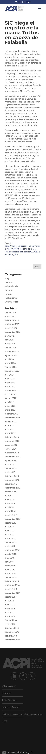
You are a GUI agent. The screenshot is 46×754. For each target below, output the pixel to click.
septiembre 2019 (12, 456)
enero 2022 (10, 410)
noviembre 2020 (12, 441)
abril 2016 (9, 561)
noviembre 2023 (12, 371)
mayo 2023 (10, 382)
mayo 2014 (10, 608)
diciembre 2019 (12, 452)
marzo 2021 (10, 433)
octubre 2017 (11, 515)
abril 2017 (9, 534)
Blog (7, 278)
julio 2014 (9, 600)
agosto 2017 (10, 522)
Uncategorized (11, 301)
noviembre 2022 (12, 390)
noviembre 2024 (12, 351)
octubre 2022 (11, 394)
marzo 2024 (10, 363)
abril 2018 (9, 507)
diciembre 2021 (12, 413)
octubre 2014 (11, 589)
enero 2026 (10, 316)
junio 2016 (9, 558)
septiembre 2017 (12, 519)
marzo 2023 (10, 386)
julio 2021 (9, 425)
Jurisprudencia (11, 286)
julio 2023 (9, 374)
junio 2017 (9, 530)
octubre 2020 (11, 445)
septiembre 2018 (12, 487)
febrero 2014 (10, 620)
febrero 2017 (10, 542)
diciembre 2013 (12, 628)
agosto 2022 (10, 398)
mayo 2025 (10, 336)
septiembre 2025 (12, 332)
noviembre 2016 (12, 550)
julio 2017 (9, 526)
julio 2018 (9, 495)
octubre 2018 (11, 484)
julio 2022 (9, 402)
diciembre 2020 (12, 437)
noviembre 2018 (12, 480)
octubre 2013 (11, 635)
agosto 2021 (10, 421)
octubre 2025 (11, 328)
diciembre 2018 (12, 476)
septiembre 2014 (12, 593)
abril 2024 (9, 359)
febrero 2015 (10, 577)
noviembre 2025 (12, 324)
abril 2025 (9, 339)
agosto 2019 (10, 460)
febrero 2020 (10, 448)
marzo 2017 (10, 538)
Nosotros (9, 290)
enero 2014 (10, 624)
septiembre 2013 (12, 639)
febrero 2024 (10, 367)
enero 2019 (10, 472)
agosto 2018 (10, 491)
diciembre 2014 (12, 581)
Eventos (8, 282)
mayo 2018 (10, 503)
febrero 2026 (10, 312)
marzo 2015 (10, 573)
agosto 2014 (10, 597)
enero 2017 (10, 546)
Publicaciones (11, 298)
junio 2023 (9, 378)
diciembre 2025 (12, 320)
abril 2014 (9, 612)
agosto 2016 (10, 554)
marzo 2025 (10, 343)
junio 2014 (9, 604)
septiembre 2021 (12, 417)
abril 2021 (9, 429)
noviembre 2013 (12, 632)
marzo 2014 (10, 616)
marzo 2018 (10, 511)
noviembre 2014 (12, 585)
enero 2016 (10, 565)
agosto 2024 (10, 355)
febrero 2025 (10, 347)
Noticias (8, 294)
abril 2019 (9, 464)
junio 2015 (9, 569)
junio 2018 (9, 499)
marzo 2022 (10, 406)
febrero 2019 (10, 468)
